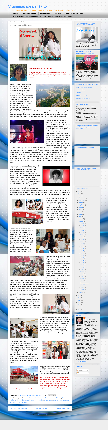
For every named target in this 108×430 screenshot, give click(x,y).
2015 (79, 300)
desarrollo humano (46, 398)
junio (80, 212)
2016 (79, 297)
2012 (79, 307)
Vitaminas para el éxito (27, 6)
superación (13, 402)
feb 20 (82, 241)
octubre (81, 202)
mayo (80, 214)
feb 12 (82, 260)
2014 (79, 302)
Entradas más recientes (18, 408)
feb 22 (82, 237)
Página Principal (42, 408)
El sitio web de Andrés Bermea (84, 87)
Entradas (80, 370)
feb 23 (82, 234)
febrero (81, 221)
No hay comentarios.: (36, 395)
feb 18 (82, 246)
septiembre (82, 205)
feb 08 (82, 269)
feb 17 (82, 248)
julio (80, 209)
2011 (79, 309)
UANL (19, 402)
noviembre (82, 200)
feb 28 (82, 223)
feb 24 (82, 232)
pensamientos (48, 400)
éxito (54, 398)
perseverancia (57, 400)
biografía (37, 398)
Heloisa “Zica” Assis (23, 400)
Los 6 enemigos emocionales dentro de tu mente (58, 16)
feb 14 (82, 255)
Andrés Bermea (29, 398)
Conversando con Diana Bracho (74, 13)
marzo (81, 219)
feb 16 (82, 251)
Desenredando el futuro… (21, 25)
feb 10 (82, 264)
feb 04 (82, 278)
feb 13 (82, 258)
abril (80, 216)
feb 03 (82, 281)
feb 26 (82, 227)
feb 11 (82, 262)
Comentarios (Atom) (44, 415)
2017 (79, 295)
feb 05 (82, 276)
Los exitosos (57, 13)
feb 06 (82, 274)
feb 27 (82, 225)
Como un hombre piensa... (29, 13)
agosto (81, 207)
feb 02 (82, 287)
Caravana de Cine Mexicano (83, 98)
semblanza (65, 400)
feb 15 (82, 253)
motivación (40, 400)
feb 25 (82, 230)
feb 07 (82, 271)
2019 (79, 193)
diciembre (82, 198)
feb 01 (82, 289)
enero (80, 292)
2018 (79, 196)
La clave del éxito (45, 13)
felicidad (58, 398)
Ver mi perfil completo (81, 361)
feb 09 (82, 267)
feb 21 (82, 239)
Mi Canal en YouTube (81, 95)
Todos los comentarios (83, 373)
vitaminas (24, 402)
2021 (79, 191)
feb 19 (82, 244)
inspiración (32, 400)
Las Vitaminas (14, 13)
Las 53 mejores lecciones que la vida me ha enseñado (25, 16)
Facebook (78, 92)
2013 (79, 304)
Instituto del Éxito (80, 90)
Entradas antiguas (63, 408)
